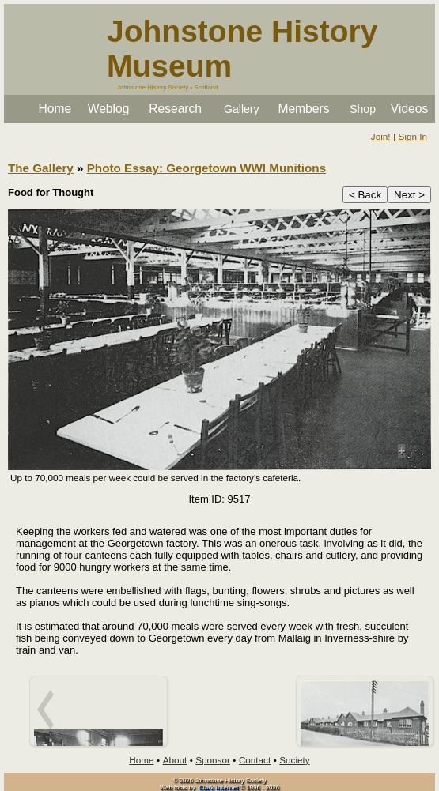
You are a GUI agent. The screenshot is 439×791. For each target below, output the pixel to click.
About (175, 760)
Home (55, 108)
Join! (381, 136)
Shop (363, 109)
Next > (409, 195)
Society (294, 760)
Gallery (241, 109)
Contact (255, 760)
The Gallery (41, 168)
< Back (365, 195)
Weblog (109, 108)
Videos (409, 108)
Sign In (413, 136)
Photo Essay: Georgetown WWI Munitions (206, 168)
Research (175, 108)
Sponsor (212, 760)
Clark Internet (218, 787)
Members (303, 108)
